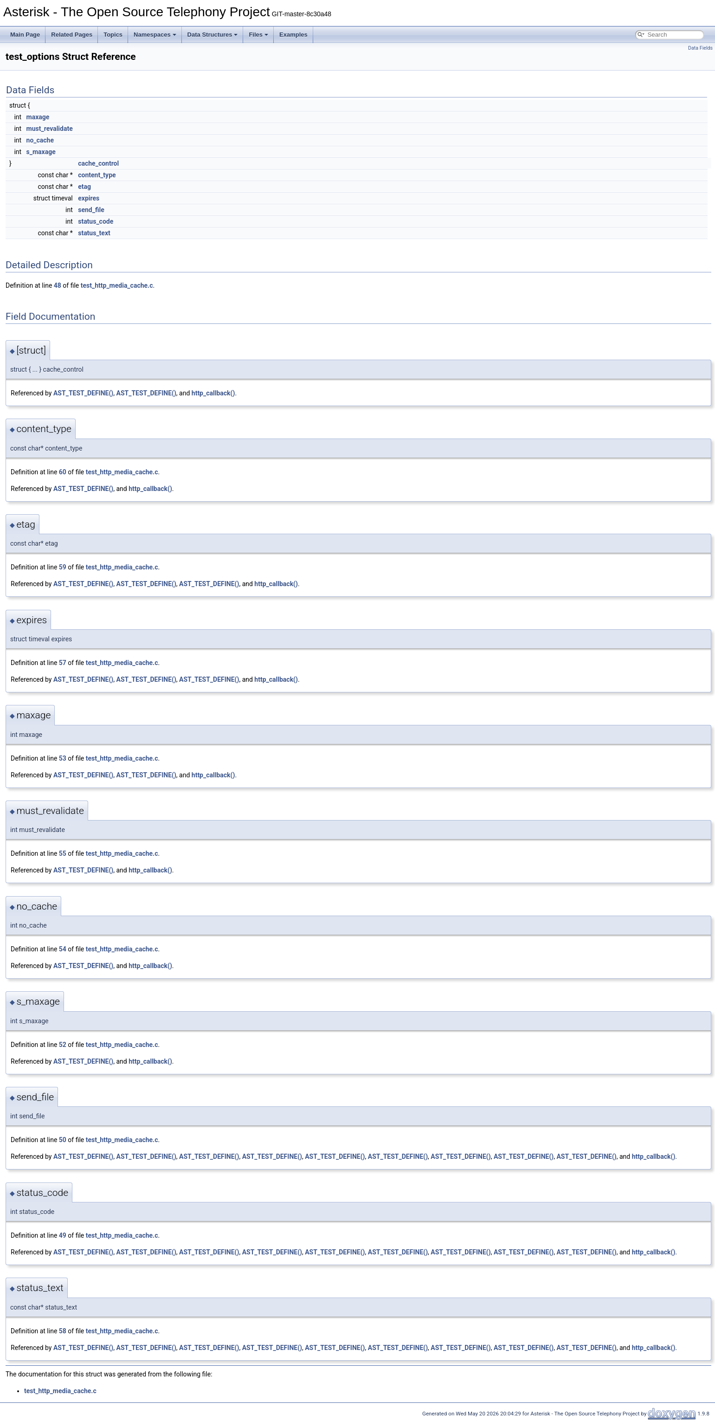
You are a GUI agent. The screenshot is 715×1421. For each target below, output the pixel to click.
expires (88, 198)
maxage (38, 117)
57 (62, 662)
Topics (112, 34)
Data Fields (700, 48)
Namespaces (155, 34)
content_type (97, 175)
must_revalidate (49, 128)
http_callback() (213, 393)
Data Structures (212, 34)
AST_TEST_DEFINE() (83, 393)
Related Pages (71, 34)
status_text (94, 233)
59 (62, 567)
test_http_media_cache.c (117, 285)
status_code (95, 221)
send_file (91, 209)
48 (57, 285)
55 (62, 853)
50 (62, 1139)
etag (84, 186)
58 (62, 1331)
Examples (293, 34)
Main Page (25, 34)
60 (62, 472)
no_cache (40, 140)
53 (62, 758)
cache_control (98, 163)
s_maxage (41, 151)
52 (62, 1044)
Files (258, 34)
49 (62, 1235)
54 (62, 949)
